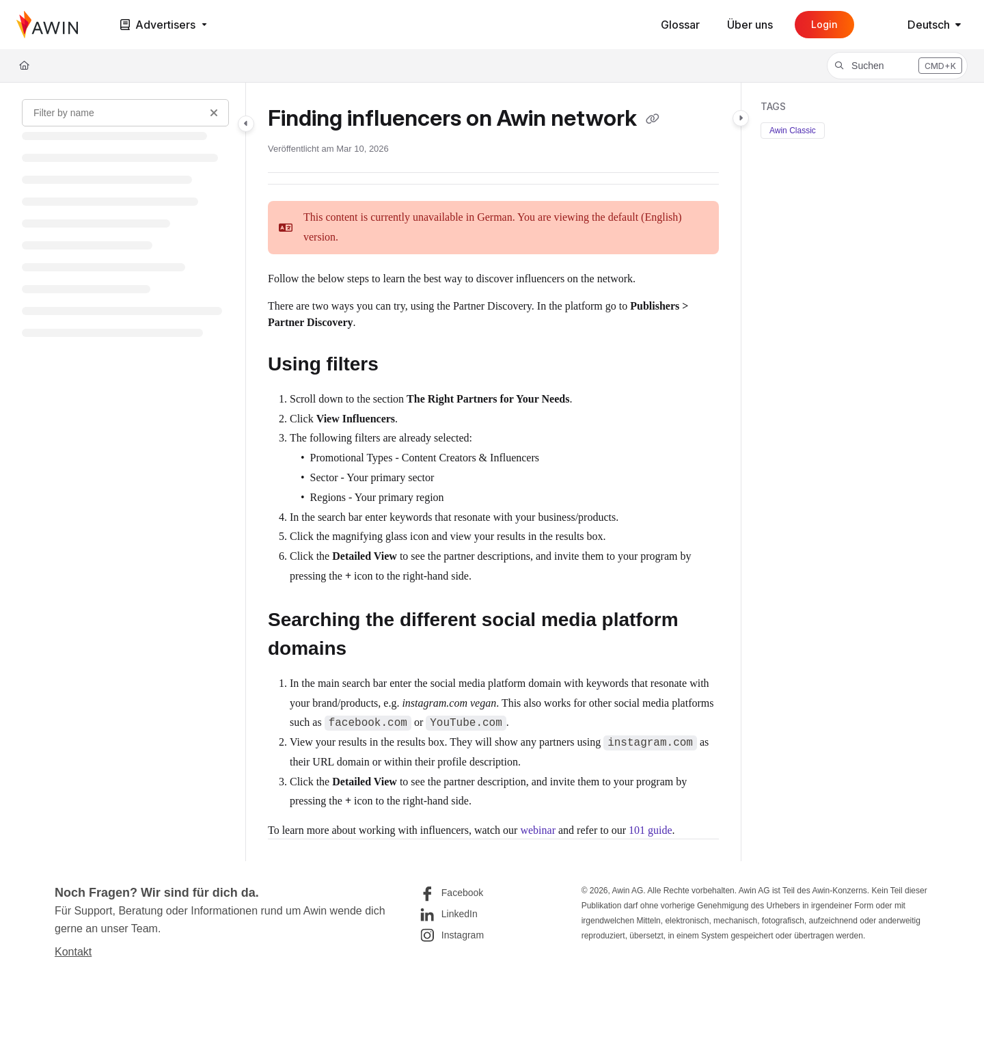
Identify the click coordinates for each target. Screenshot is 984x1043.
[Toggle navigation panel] (246, 124)
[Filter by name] (125, 112)
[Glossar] (680, 24)
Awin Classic (792, 130)
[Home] (47, 24)
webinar (538, 830)
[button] (897, 65)
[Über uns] (750, 24)
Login (824, 24)
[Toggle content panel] (741, 118)
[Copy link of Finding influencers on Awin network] (653, 120)
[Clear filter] (214, 113)
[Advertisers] (162, 25)
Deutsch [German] (917, 24)
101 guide (650, 830)
